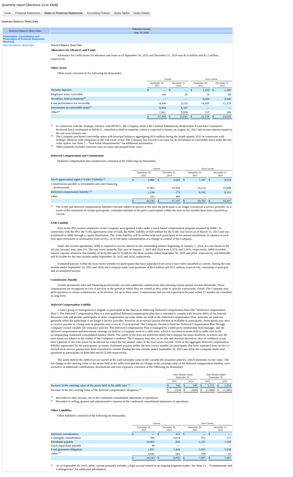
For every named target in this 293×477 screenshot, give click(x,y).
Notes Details (141, 13)
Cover (7, 13)
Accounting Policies (98, 13)
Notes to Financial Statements (63, 13)
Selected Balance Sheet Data (18, 45)
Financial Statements (27, 13)
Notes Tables (122, 13)
